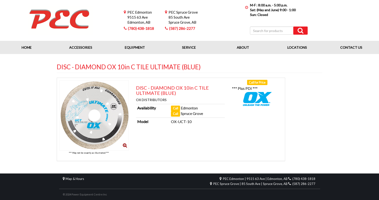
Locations (297, 47)
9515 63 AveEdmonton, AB (139, 17)
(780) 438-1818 (141, 28)
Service (189, 47)
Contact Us (351, 47)
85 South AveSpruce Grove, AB (183, 17)
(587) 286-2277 (182, 28)
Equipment (135, 47)
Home (27, 47)
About (243, 47)
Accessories (80, 47)
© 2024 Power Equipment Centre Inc (85, 194)
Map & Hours (75, 179)
